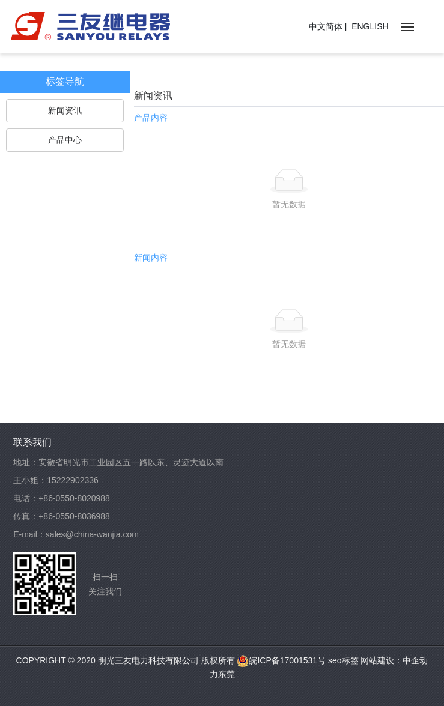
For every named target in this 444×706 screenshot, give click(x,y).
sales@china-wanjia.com (92, 534)
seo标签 (342, 660)
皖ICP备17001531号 (281, 660)
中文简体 (325, 26)
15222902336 (73, 480)
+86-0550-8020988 (74, 498)
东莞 (226, 674)
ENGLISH (369, 26)
